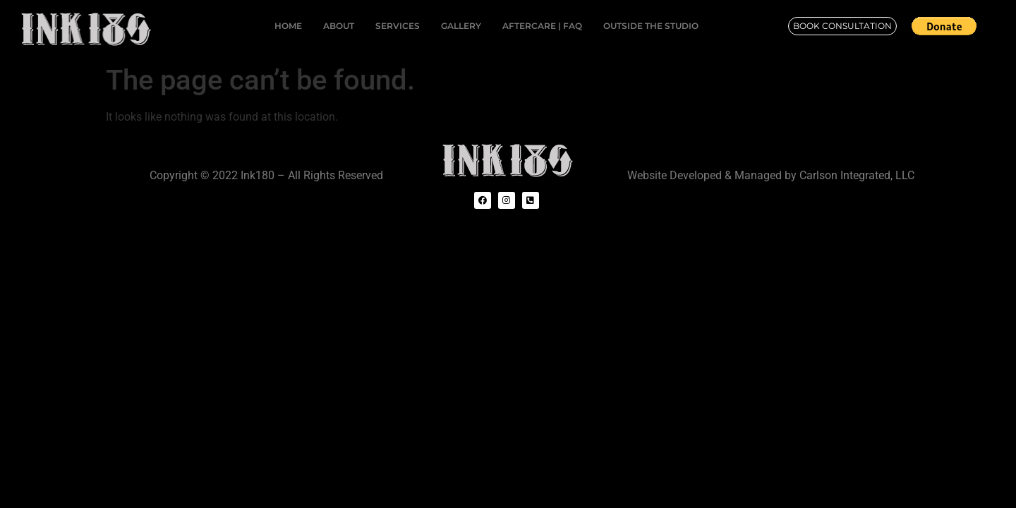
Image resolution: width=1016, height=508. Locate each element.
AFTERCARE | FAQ (542, 25)
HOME (288, 25)
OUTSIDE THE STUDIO (650, 25)
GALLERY (461, 25)
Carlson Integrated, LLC (856, 175)
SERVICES (397, 25)
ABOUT (338, 25)
